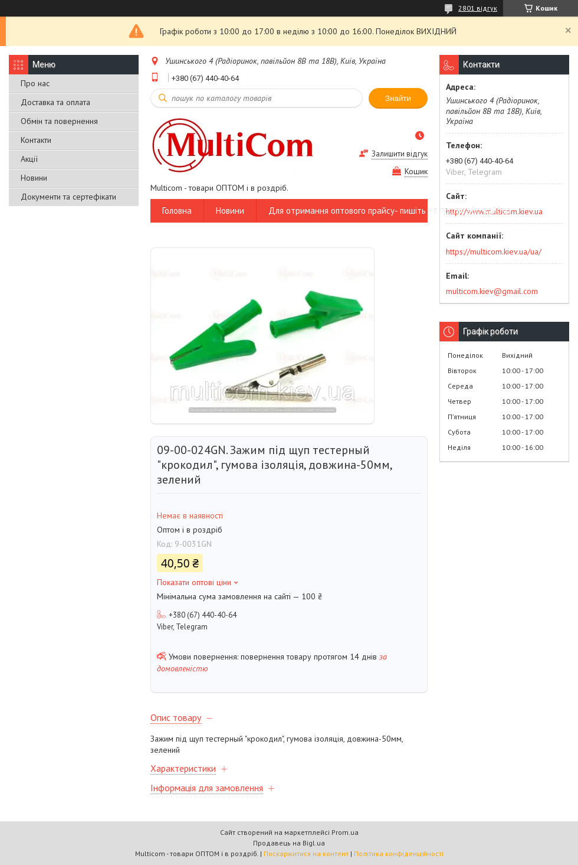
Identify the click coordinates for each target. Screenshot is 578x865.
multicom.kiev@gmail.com (492, 291)
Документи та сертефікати (68, 196)
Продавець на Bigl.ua (289, 842)
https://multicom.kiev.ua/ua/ (493, 251)
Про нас (35, 83)
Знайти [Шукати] (398, 98)
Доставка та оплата (55, 102)
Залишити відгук (400, 154)
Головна (177, 210)
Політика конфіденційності (399, 853)
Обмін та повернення (59, 121)
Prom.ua (345, 832)
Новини (34, 177)
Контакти (36, 140)
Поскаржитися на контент (306, 853)
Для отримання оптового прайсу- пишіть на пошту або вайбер (389, 210)
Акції (29, 159)
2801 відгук (477, 8)
